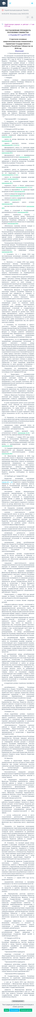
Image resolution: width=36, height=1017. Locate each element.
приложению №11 (24, 157)
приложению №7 (7, 137)
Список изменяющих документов (18, 53)
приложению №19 (15, 199)
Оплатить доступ (26, 1010)
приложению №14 (7, 183)
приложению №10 (7, 153)
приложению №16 (19, 191)
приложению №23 (12, 223)
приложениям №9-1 (8, 145)
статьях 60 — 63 (7, 482)
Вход (6, 1010)
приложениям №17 (15, 195)
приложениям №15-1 (22, 187)
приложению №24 (7, 252)
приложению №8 (7, 141)
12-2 (16, 175)
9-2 (15, 145)
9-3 (18, 145)
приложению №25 (23, 433)
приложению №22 (22, 212)
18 (23, 195)
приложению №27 (7, 453)
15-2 (30, 187)
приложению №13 (12, 179)
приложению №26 (7, 446)
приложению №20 (7, 204)
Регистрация (14, 1010)
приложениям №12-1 (8, 175)
